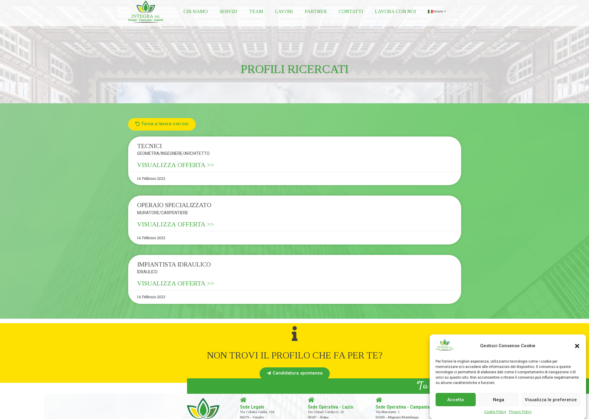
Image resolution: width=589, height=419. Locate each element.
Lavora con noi (395, 11)
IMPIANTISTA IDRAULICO (174, 264)
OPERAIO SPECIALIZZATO (174, 205)
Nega (498, 399)
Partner (316, 11)
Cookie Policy (495, 412)
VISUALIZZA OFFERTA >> (175, 165)
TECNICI (149, 145)
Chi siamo (195, 11)
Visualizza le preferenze (551, 399)
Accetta (455, 399)
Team (256, 11)
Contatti (351, 11)
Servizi (228, 11)
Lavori (284, 11)
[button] (577, 346)
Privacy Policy (520, 412)
